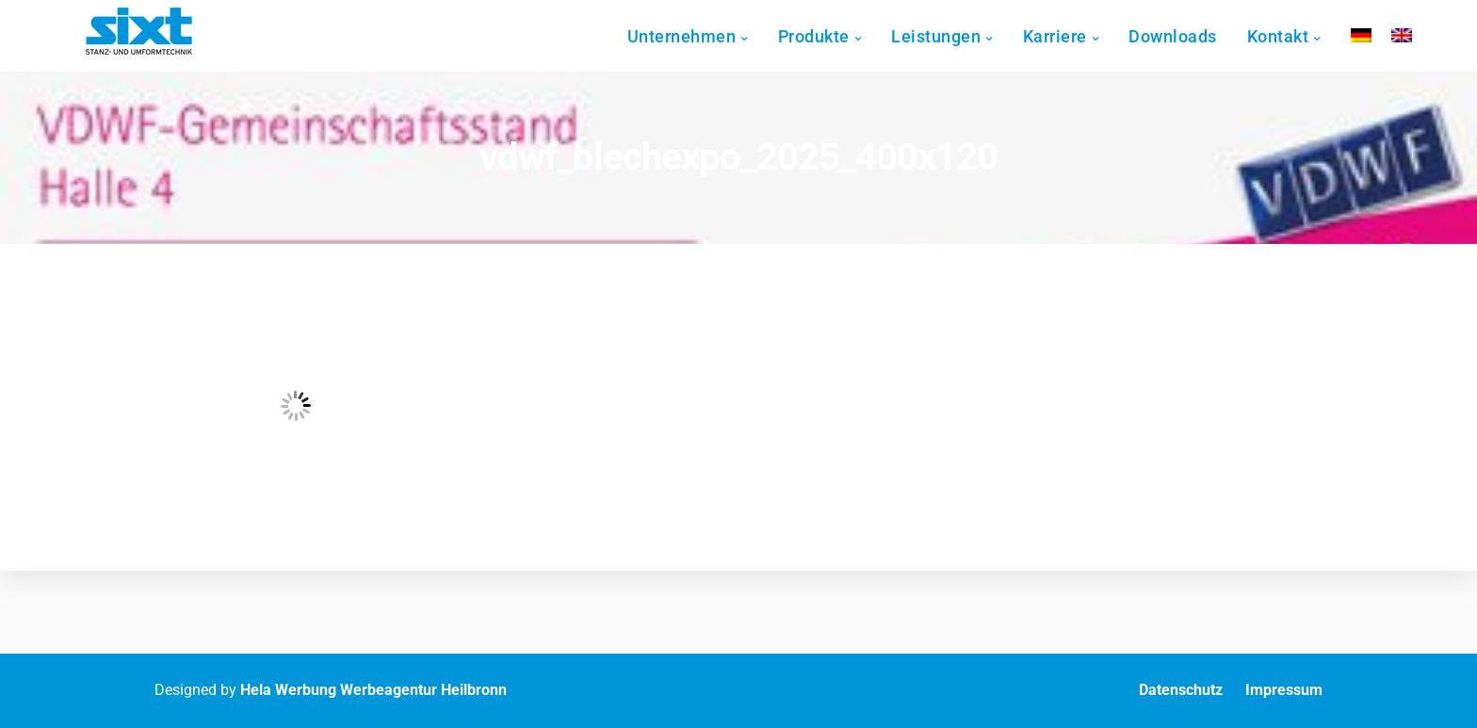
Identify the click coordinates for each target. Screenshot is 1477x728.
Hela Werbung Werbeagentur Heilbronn (373, 690)
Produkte (831, 36)
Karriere (1072, 36)
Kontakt (1295, 36)
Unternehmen (699, 36)
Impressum (1284, 690)
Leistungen (953, 36)
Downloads (1190, 36)
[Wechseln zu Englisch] (1418, 34)
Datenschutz (1181, 690)
